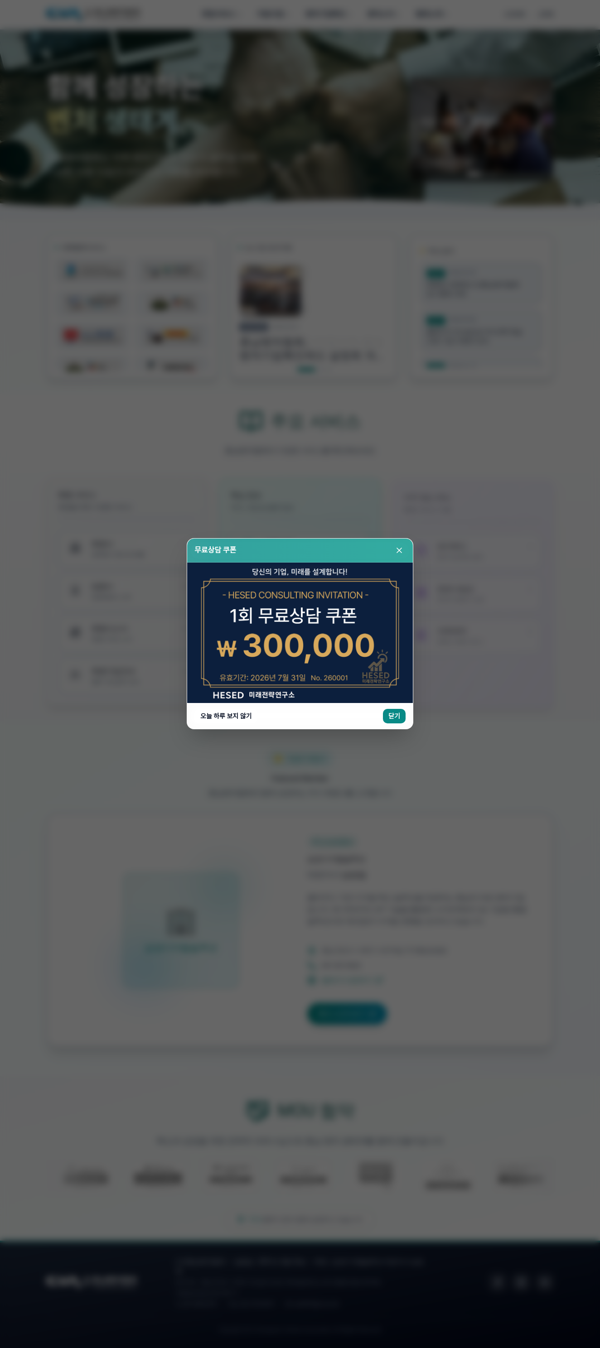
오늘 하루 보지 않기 (226, 205)
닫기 (394, 205)
